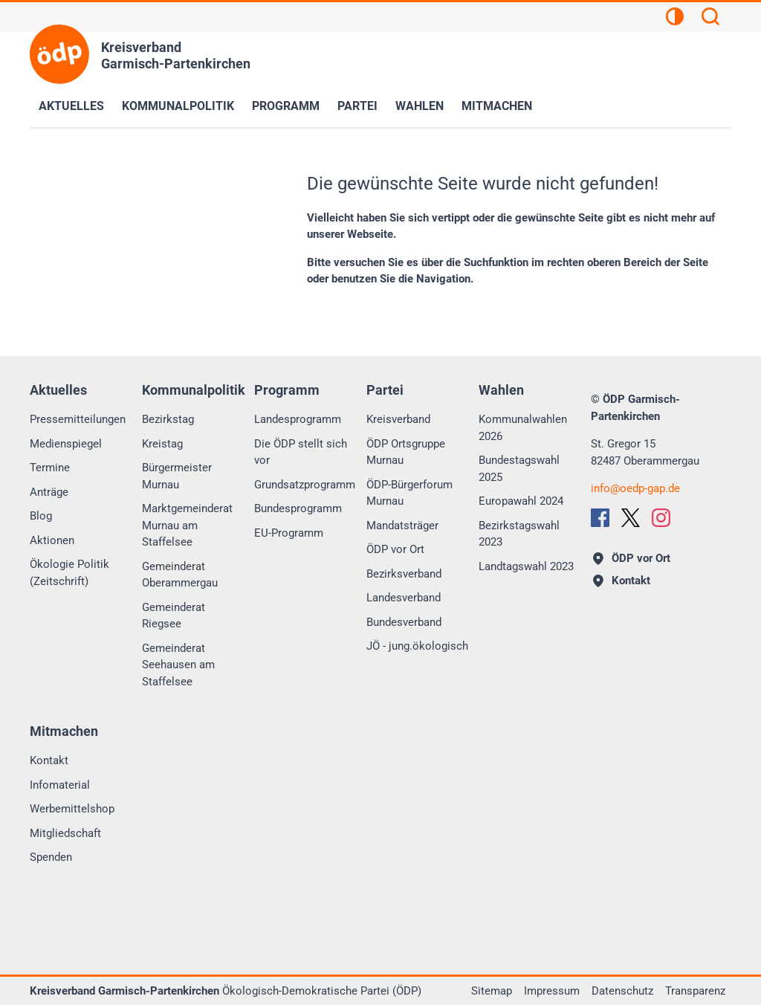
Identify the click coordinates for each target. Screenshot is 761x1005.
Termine (50, 467)
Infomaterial (60, 785)
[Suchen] (710, 18)
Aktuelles (71, 106)
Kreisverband (398, 419)
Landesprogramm (297, 419)
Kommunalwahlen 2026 (523, 428)
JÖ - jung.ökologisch (417, 646)
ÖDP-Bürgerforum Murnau (409, 493)
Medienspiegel (66, 443)
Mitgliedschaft (65, 833)
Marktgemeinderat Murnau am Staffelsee (187, 525)
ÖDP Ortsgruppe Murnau (405, 452)
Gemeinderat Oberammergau (180, 575)
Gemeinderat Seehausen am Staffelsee (178, 665)
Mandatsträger (402, 525)
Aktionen (52, 540)
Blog (41, 516)
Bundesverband (403, 622)
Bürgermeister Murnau (177, 476)
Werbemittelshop (72, 808)
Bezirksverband (403, 574)
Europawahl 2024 (521, 501)
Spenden (51, 857)
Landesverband (403, 597)
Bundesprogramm (298, 508)
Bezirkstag (168, 419)
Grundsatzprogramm (304, 484)
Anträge (49, 492)
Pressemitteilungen (78, 419)
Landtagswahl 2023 (526, 566)
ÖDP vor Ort (395, 549)
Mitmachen (497, 106)
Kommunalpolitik (178, 106)
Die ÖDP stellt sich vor (300, 452)
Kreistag (162, 443)
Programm (286, 106)
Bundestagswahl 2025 (519, 468)
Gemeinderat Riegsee (173, 616)
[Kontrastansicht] (675, 18)
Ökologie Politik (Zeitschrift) (69, 573)
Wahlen (419, 106)
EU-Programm (288, 533)
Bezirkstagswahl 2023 (519, 534)
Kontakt (49, 760)
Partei (357, 106)
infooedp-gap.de (635, 488)
